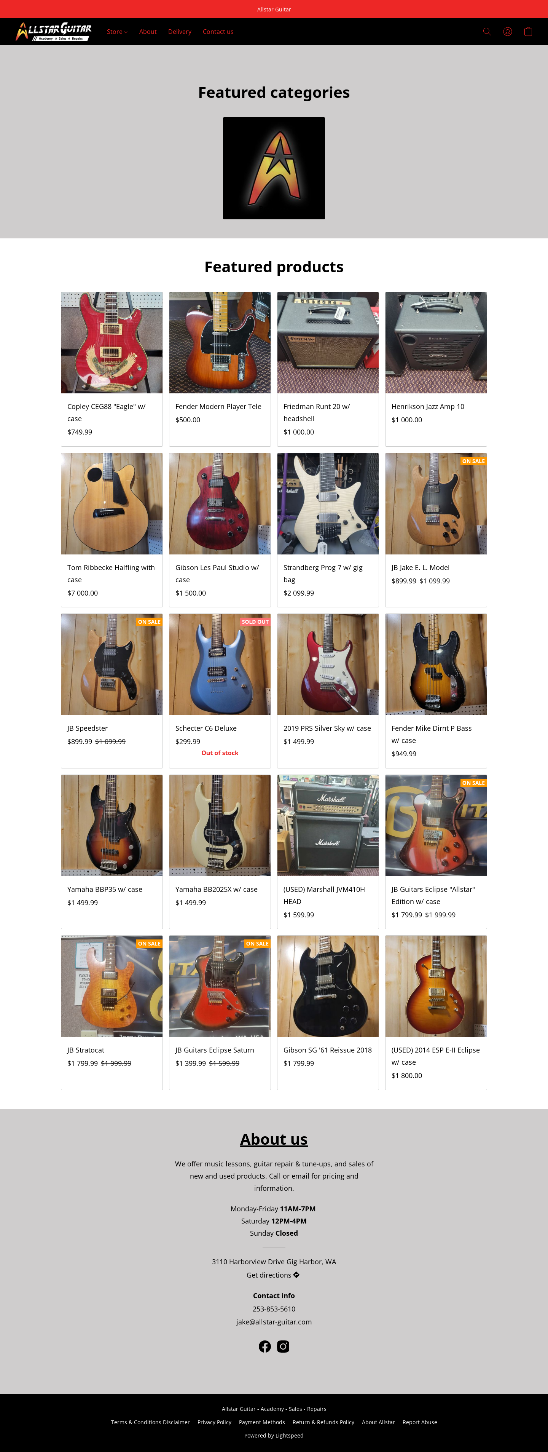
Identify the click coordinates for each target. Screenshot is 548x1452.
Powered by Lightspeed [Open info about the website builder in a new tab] (274, 1435)
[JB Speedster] (112, 690)
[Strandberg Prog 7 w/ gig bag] (328, 530)
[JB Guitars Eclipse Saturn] (220, 1012)
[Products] (274, 168)
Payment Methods (262, 1422)
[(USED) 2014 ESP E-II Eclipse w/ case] (436, 1012)
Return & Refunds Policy (323, 1422)
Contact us (218, 31)
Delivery (179, 31)
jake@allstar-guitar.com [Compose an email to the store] (274, 1321)
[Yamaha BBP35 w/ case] (112, 852)
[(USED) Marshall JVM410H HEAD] (328, 852)
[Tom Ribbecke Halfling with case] (112, 530)
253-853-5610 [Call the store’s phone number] (274, 1308)
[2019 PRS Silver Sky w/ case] (328, 690)
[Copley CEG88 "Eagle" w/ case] (112, 369)
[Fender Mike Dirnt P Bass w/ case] (436, 690)
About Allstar (378, 1422)
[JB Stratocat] (112, 1012)
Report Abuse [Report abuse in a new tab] (420, 1422)
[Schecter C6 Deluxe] (220, 690)
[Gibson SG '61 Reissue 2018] (328, 1012)
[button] (53, 31)
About (148, 31)
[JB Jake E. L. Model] (436, 530)
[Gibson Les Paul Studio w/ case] (220, 530)
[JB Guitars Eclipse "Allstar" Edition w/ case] (436, 852)
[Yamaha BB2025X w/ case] (220, 852)
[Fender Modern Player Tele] (220, 369)
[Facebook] (265, 1346)
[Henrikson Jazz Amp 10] (436, 369)
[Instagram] (283, 1346)
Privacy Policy (214, 1422)
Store (117, 31)
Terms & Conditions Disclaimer (150, 1422)
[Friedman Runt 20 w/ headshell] (328, 369)
